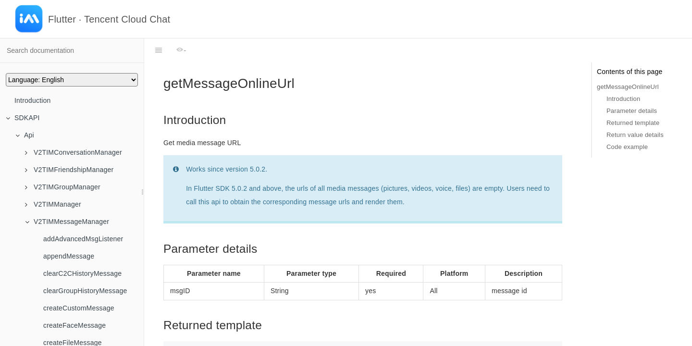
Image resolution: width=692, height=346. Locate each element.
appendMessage (68, 256)
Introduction (32, 100)
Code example (627, 146)
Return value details (635, 134)
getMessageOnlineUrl (628, 86)
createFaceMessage (74, 325)
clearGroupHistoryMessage (85, 291)
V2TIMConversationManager (73, 152)
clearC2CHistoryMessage (82, 273)
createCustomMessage (78, 308)
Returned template (632, 122)
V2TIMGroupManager (62, 187)
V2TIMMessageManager (67, 221)
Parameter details (631, 110)
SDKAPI (23, 118)
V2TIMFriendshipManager (69, 169)
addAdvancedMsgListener (83, 239)
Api (24, 135)
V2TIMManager (53, 204)
